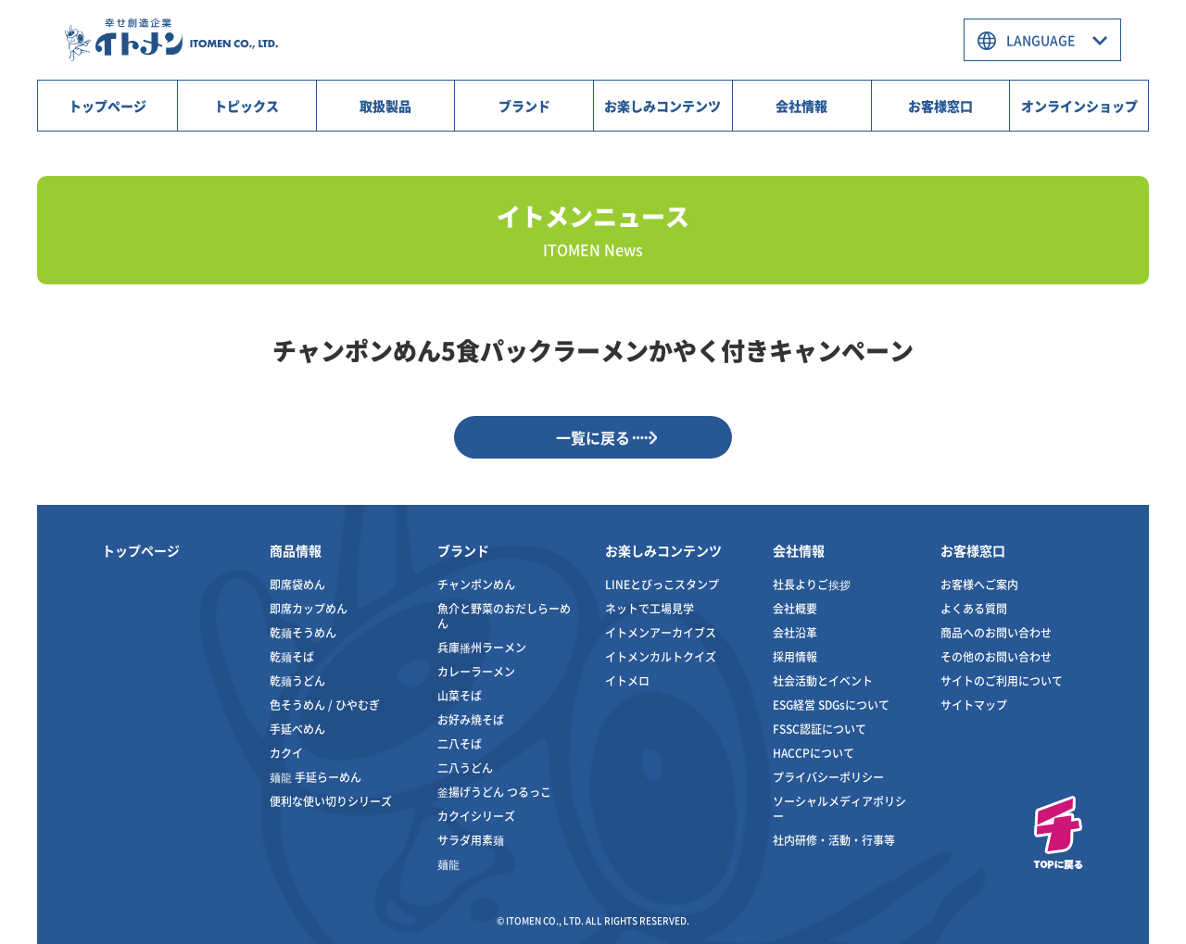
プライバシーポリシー (828, 777)
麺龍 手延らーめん (315, 777)
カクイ (286, 753)
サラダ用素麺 (470, 840)
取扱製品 (385, 105)
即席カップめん (308, 608)
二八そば (459, 743)
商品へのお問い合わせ (996, 632)
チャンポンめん (476, 584)
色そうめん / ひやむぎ (325, 704)
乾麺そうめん (303, 632)
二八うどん (465, 767)
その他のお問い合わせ (996, 656)
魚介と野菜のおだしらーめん (504, 615)
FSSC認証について (819, 728)
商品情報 (296, 550)
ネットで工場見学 (649, 608)
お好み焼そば (470, 719)
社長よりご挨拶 (812, 584)
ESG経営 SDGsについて (831, 704)
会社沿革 (795, 632)
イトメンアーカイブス (660, 632)
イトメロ (627, 680)
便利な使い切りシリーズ (331, 801)
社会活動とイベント (823, 680)
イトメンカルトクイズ (660, 656)
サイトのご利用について (1001, 680)
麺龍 (448, 864)
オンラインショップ (1079, 105)
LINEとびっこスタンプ (662, 584)
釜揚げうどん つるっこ (494, 791)
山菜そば (459, 695)
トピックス (246, 105)
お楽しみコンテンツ (662, 105)
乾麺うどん (297, 680)
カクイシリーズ (476, 816)
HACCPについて (813, 753)
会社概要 (795, 608)
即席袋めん (297, 584)
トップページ (107, 105)
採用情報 (795, 656)
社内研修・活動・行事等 (834, 840)
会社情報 (801, 105)
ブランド (524, 105)
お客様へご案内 (979, 584)
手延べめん (297, 728)
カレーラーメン (476, 671)
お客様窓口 (940, 105)
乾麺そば (292, 656)
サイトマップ (973, 704)
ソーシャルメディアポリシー (839, 808)
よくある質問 (973, 608)
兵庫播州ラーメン (481, 647)
